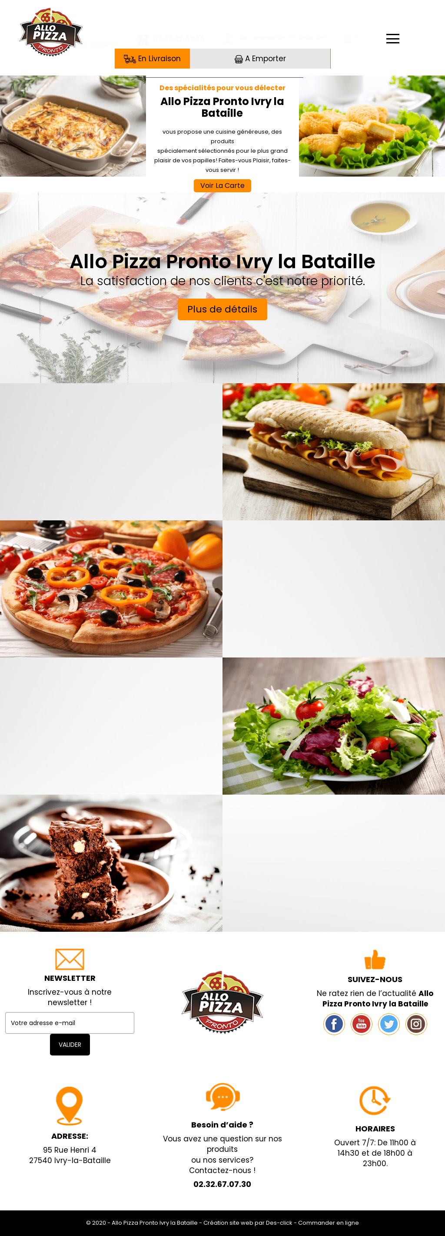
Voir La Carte (222, 186)
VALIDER (70, 1044)
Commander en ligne (328, 1223)
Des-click (279, 1223)
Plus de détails (222, 309)
